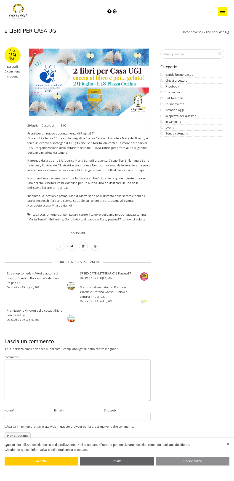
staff (15, 69)
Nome (9, 413)
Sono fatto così (75, 222)
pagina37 (114, 222)
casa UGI (38, 217)
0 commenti (13, 74)
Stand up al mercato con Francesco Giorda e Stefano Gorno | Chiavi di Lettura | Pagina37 (104, 295)
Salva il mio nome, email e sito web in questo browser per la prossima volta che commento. (71, 429)
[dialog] (117, 459)
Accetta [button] (41, 461)
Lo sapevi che (172, 107)
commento (12, 360)
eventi (197, 35)
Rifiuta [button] (117, 461)
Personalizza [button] (192, 461)
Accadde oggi (172, 113)
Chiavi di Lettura (174, 83)
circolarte (139, 222)
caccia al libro (97, 222)
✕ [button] (228, 444)
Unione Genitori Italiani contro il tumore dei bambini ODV (86, 217)
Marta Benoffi (38, 222)
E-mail (59, 413)
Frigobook (169, 89)
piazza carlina (136, 217)
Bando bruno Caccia (176, 77)
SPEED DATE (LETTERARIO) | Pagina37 (105, 276)
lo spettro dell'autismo (178, 118)
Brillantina (56, 222)
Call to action (171, 101)
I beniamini (170, 95)
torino (127, 222)
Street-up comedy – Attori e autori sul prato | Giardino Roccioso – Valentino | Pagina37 (34, 281)
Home (186, 35)
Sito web (110, 413)
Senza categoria (174, 136)
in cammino (170, 124)
